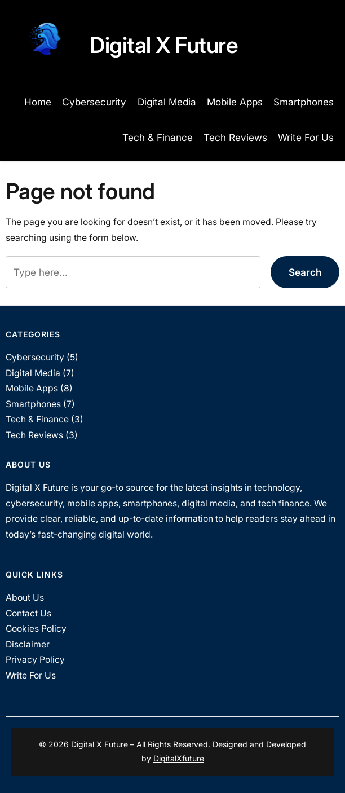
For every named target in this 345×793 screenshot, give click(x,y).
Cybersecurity (35, 357)
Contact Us (28, 613)
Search (305, 272)
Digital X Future (164, 45)
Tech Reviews (34, 435)
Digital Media (33, 373)
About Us (25, 597)
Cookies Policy (36, 628)
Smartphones (33, 404)
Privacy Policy (35, 659)
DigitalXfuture (178, 758)
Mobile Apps (32, 388)
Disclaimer (28, 644)
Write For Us (31, 675)
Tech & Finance (37, 419)
